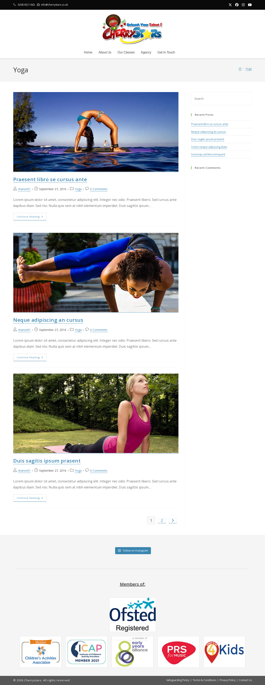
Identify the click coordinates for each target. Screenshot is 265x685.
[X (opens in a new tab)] (230, 5)
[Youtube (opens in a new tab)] (249, 5)
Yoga (249, 68)
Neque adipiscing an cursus (48, 320)
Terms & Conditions (204, 680)
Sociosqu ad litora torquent (208, 154)
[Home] (240, 68)
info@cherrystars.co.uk (54, 4)
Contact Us (245, 680)
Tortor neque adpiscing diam (209, 147)
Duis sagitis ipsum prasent (47, 461)
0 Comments (98, 189)
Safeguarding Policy (177, 680)
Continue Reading (32, 217)
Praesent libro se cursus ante (50, 179)
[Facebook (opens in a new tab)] (237, 5)
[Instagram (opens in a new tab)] (243, 5)
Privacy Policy (227, 680)
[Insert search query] (221, 98)
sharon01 (24, 189)
